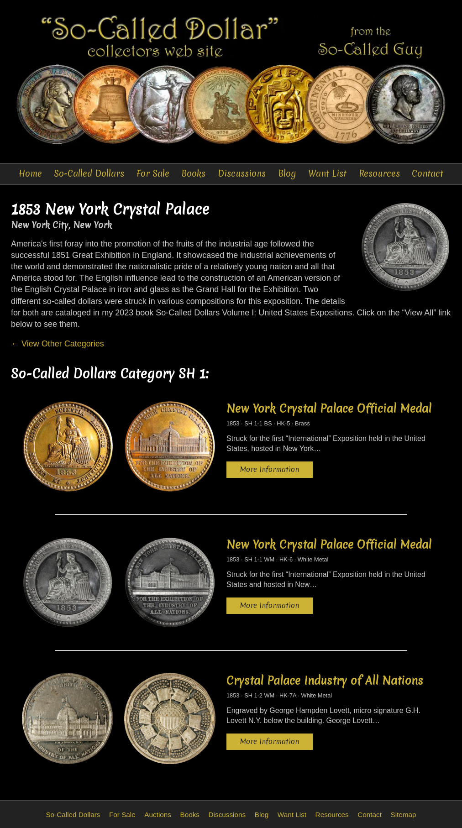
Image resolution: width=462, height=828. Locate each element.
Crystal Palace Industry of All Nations (324, 680)
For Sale (152, 173)
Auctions (157, 814)
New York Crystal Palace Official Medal (328, 408)
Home (30, 173)
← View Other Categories (57, 343)
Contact (427, 173)
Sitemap (403, 814)
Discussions (242, 173)
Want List (327, 173)
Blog (287, 173)
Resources (379, 173)
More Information (269, 469)
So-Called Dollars (89, 173)
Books (193, 173)
